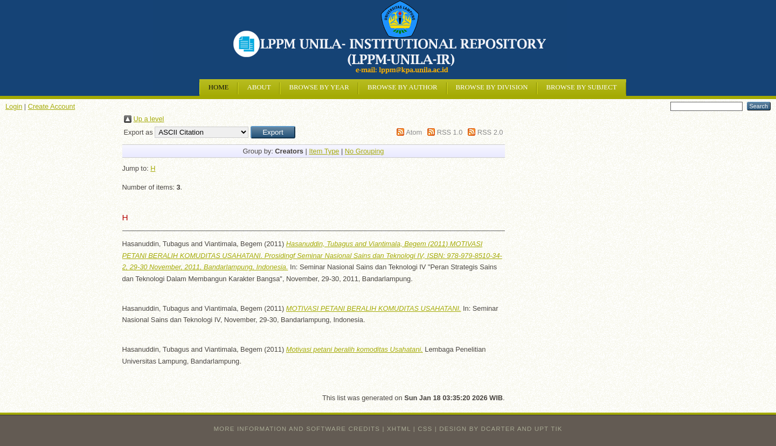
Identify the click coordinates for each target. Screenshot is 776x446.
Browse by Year (319, 87)
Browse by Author (403, 87)
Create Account (51, 106)
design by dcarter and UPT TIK (500, 429)
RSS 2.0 (490, 132)
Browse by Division (492, 87)
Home (219, 87)
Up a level (149, 119)
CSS (425, 429)
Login (13, 106)
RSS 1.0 (450, 132)
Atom (414, 132)
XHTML (399, 429)
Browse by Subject (581, 87)
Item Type (324, 151)
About (259, 87)
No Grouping (364, 151)
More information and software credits (296, 429)
